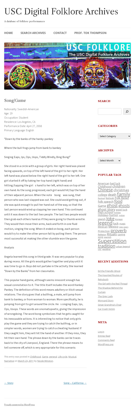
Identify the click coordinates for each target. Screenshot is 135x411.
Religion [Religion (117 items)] (102, 234)
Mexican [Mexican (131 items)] (103, 226)
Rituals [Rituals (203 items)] (112, 234)
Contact (60, 33)
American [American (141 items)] (103, 183)
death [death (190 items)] (112, 194)
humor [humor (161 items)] (113, 215)
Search (104, 101)
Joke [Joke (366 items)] (110, 218)
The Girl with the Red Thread (112, 283)
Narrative (9, 360)
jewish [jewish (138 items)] (102, 219)
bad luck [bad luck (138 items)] (115, 183)
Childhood (35, 356)
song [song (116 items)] (100, 237)
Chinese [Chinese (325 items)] (105, 189)
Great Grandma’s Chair (109, 304)
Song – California (75, 383)
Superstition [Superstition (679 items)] (112, 240)
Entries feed (104, 335)
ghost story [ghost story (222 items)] (106, 209)
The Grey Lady (105, 296)
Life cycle (62, 356)
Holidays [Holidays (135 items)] (103, 215)
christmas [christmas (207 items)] (121, 190)
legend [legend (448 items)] (105, 223)
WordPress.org (105, 344)
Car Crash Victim (106, 309)
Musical (72, 356)
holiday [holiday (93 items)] (117, 212)
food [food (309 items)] (118, 201)
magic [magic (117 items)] (122, 223)
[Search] (127, 111)
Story (8, 383)
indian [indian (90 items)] (122, 215)
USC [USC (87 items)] (100, 249)
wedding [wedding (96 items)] (106, 249)
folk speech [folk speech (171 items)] (106, 202)
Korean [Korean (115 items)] (119, 219)
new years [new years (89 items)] (123, 227)
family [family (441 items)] (123, 194)
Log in (101, 331)
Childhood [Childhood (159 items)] (105, 186)
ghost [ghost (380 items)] (112, 205)
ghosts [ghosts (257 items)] (124, 205)
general (53, 356)
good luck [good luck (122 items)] (121, 209)
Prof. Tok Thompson (90, 33)
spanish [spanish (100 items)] (107, 237)
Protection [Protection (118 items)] (104, 231)
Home (8, 33)
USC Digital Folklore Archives (61, 12)
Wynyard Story (106, 300)
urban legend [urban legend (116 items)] (123, 246)
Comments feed (106, 340)
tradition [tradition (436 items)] (106, 246)
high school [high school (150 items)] (105, 212)
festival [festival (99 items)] (101, 198)
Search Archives (33, 33)
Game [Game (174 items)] (102, 206)
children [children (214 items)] (118, 186)
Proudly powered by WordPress (19, 404)
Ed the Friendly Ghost (109, 271)
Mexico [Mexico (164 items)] (113, 227)
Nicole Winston (45, 360)
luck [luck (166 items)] (116, 223)
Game (45, 356)
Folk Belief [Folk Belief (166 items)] (122, 198)
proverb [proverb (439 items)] (119, 230)
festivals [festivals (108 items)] (110, 198)
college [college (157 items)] (102, 195)
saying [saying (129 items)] (121, 234)
